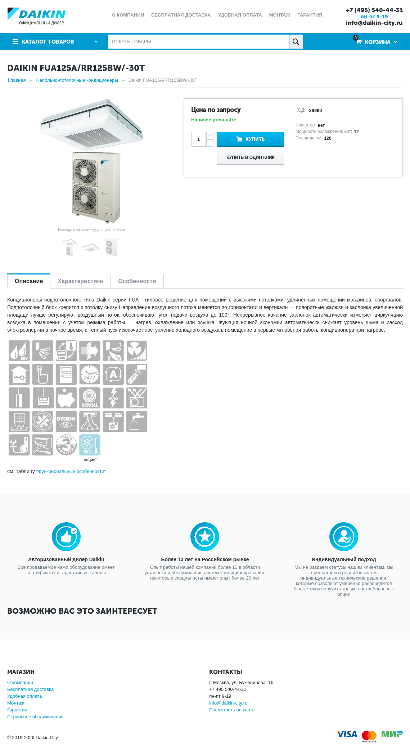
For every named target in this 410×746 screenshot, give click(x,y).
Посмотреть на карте (231, 710)
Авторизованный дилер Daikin (66, 559)
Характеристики (80, 281)
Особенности (137, 281)
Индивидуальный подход (344, 559)
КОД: (300, 110)
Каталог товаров (48, 42)
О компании (20, 682)
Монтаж (15, 703)
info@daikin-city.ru (374, 22)
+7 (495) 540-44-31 (374, 10)
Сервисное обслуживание (35, 716)
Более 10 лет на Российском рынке (205, 559)
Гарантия (17, 710)
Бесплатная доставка (30, 689)
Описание (29, 281)
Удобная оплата (24, 696)
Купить (255, 139)
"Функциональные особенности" (71, 471)
